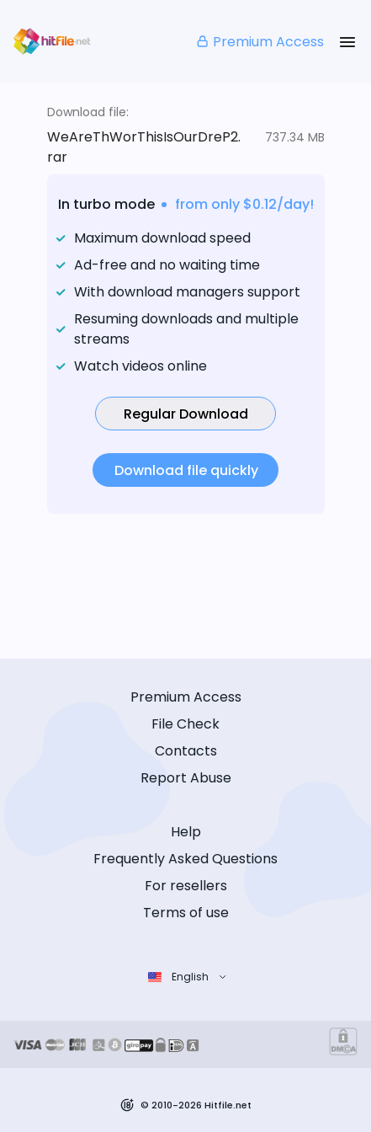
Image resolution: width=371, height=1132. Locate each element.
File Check (185, 724)
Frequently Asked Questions (185, 858)
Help (186, 831)
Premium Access (259, 41)
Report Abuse (185, 778)
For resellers (186, 885)
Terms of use (186, 912)
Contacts (186, 751)
